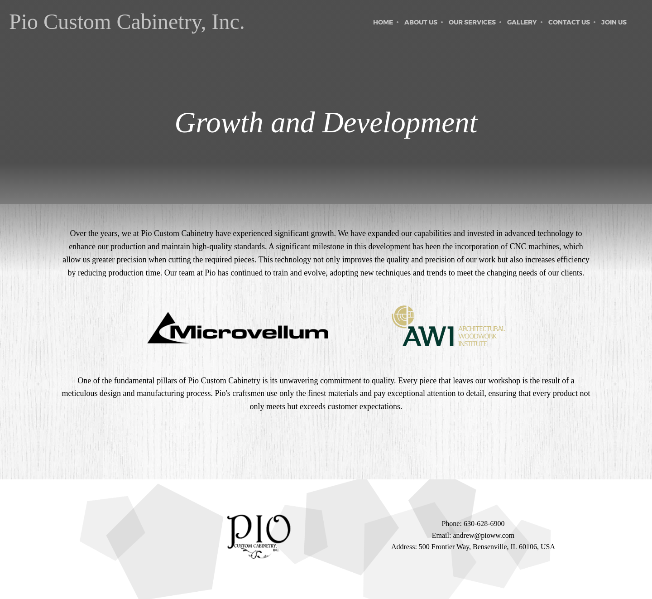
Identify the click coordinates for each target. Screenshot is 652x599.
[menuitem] (383, 22)
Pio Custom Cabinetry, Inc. (127, 22)
